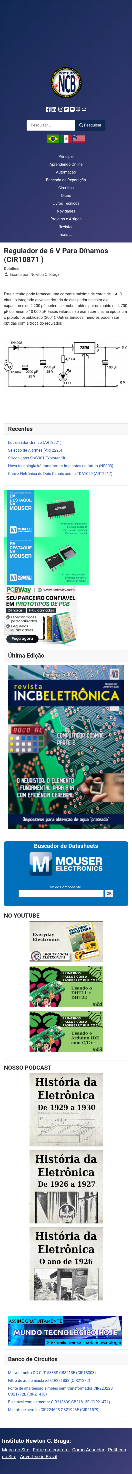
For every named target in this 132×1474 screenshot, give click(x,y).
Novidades (66, 211)
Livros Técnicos (66, 203)
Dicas (66, 195)
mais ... (66, 234)
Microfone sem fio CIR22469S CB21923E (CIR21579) (54, 1409)
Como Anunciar (88, 1450)
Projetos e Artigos (66, 219)
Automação (66, 172)
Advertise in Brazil (38, 1456)
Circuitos (66, 187)
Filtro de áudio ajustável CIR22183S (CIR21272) (49, 1380)
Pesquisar (90, 125)
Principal (65, 156)
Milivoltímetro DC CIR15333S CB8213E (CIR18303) (52, 1372)
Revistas (66, 226)
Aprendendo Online (66, 164)
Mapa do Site (15, 1450)
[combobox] (51, 125)
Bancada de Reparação (66, 180)
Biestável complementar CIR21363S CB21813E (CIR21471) (59, 1402)
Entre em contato (51, 1450)
